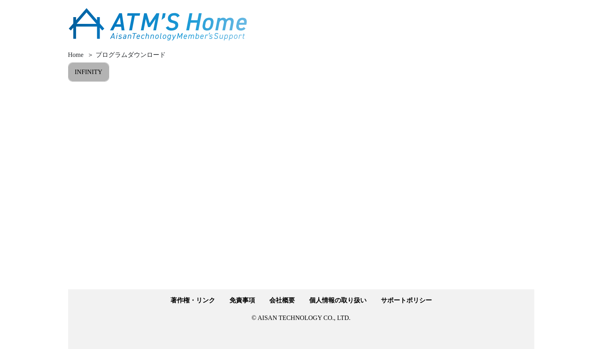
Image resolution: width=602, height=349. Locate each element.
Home (76, 54)
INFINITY (88, 71)
